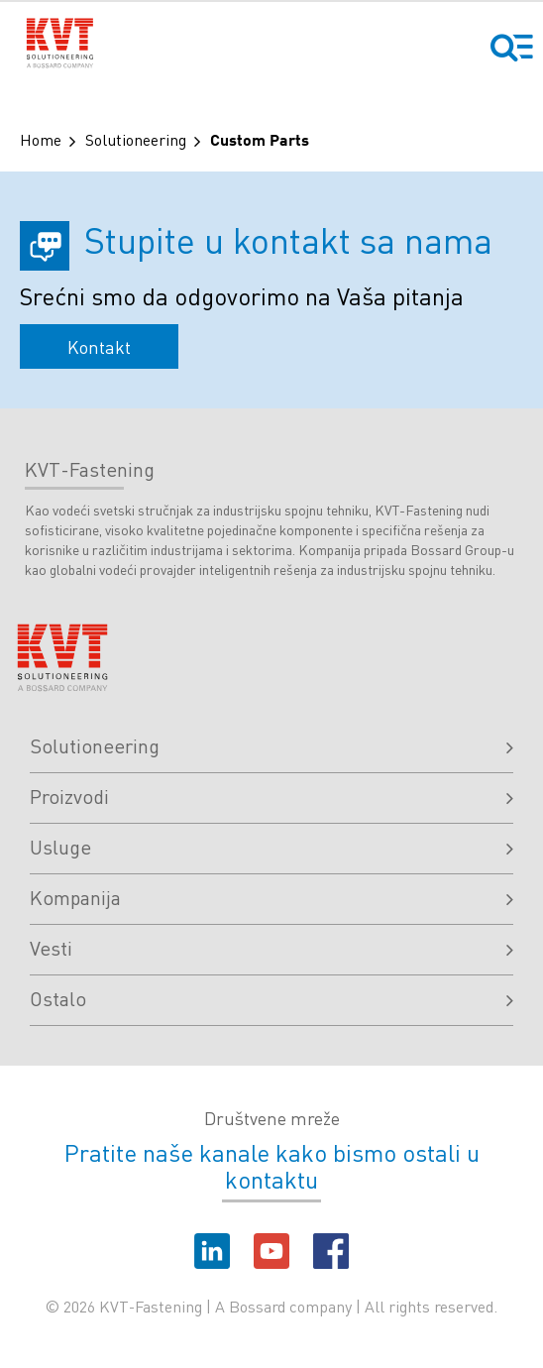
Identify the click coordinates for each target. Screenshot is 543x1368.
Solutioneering (135, 139)
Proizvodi (271, 796)
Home (40, 139)
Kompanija (271, 897)
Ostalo (271, 998)
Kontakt (99, 346)
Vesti (271, 948)
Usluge (271, 847)
